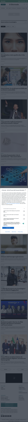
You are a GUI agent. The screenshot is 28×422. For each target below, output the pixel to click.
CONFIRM (8, 227)
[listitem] (14, 208)
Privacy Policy (20, 231)
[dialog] (14, 211)
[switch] (24, 211)
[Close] (26, 190)
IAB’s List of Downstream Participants (13, 203)
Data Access (14, 231)
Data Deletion (7, 231)
